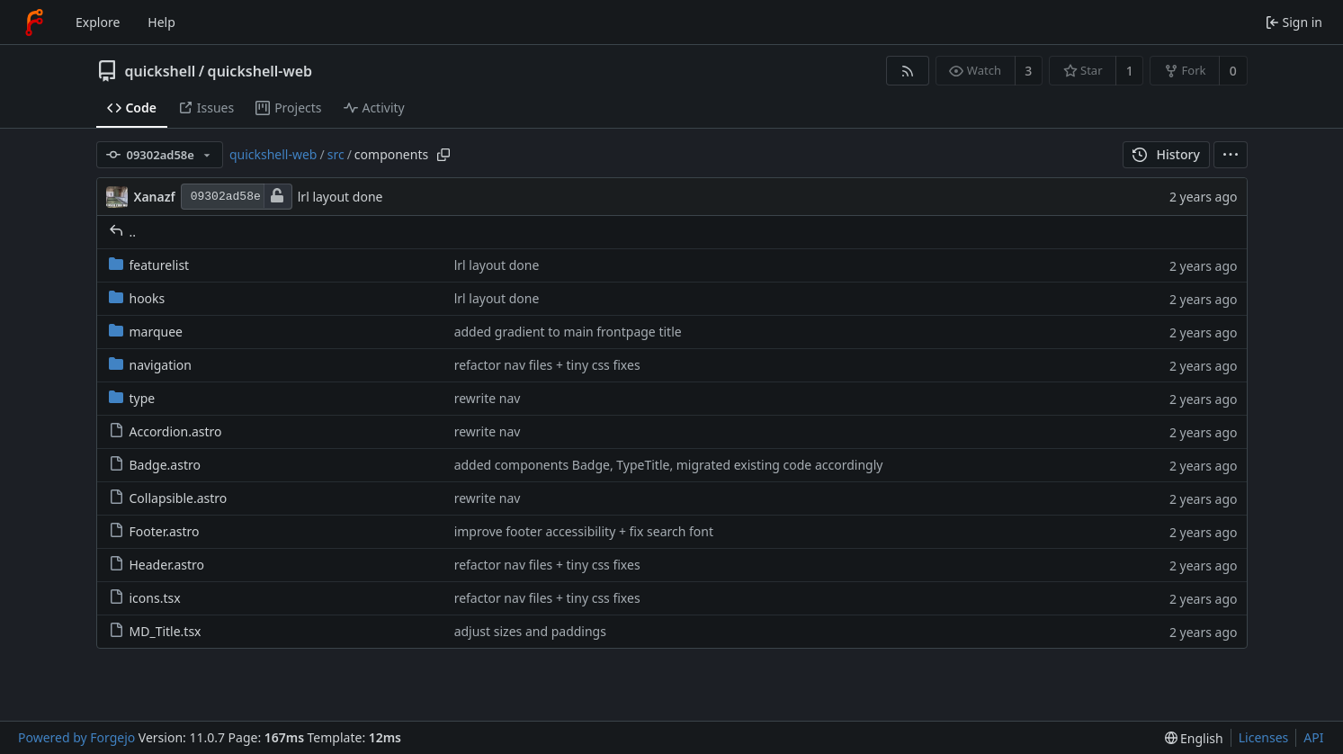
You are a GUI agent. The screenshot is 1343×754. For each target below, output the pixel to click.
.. (123, 231)
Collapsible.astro (168, 498)
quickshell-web (260, 71)
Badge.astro (155, 464)
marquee (146, 331)
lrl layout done (340, 196)
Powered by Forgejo (76, 737)
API (1313, 737)
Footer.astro (154, 531)
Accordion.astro (165, 431)
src (336, 154)
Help (161, 22)
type (132, 398)
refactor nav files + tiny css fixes (547, 364)
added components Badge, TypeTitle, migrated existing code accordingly (668, 464)
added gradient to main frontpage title (568, 331)
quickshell (160, 71)
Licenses (1264, 737)
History (1166, 154)
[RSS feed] (907, 70)
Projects (288, 107)
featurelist (149, 265)
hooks (137, 298)
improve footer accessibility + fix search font (583, 531)
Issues (206, 107)
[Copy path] (443, 154)
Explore (98, 22)
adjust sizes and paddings (530, 631)
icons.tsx (145, 597)
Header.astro (157, 564)
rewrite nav (487, 398)
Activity (374, 107)
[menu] (1230, 154)
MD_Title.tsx (155, 631)
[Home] (34, 22)
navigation (150, 364)
